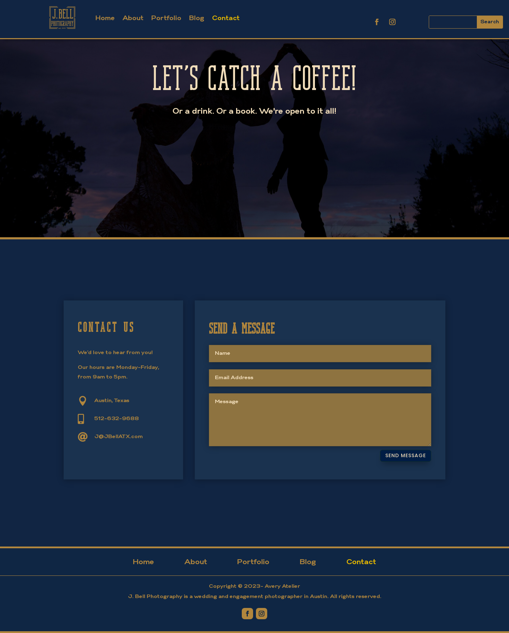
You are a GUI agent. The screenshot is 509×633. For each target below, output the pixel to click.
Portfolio (166, 18)
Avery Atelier (282, 586)
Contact (226, 18)
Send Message (405, 455)
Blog (196, 18)
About (133, 18)
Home (105, 18)
